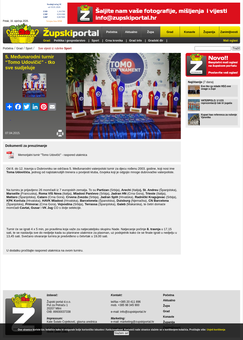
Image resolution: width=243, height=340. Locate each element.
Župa (150, 32)
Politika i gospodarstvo (69, 40)
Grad (170, 32)
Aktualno (131, 32)
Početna (111, 32)
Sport (95, 40)
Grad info (135, 40)
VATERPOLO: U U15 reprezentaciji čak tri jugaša (216, 101)
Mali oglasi (230, 40)
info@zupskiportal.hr (133, 311)
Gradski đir (155, 40)
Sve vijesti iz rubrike (55, 48)
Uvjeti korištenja (216, 329)
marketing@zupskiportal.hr (137, 321)
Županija (209, 32)
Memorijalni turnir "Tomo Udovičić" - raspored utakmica (52, 155)
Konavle (189, 32)
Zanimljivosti (229, 32)
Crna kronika (114, 40)
